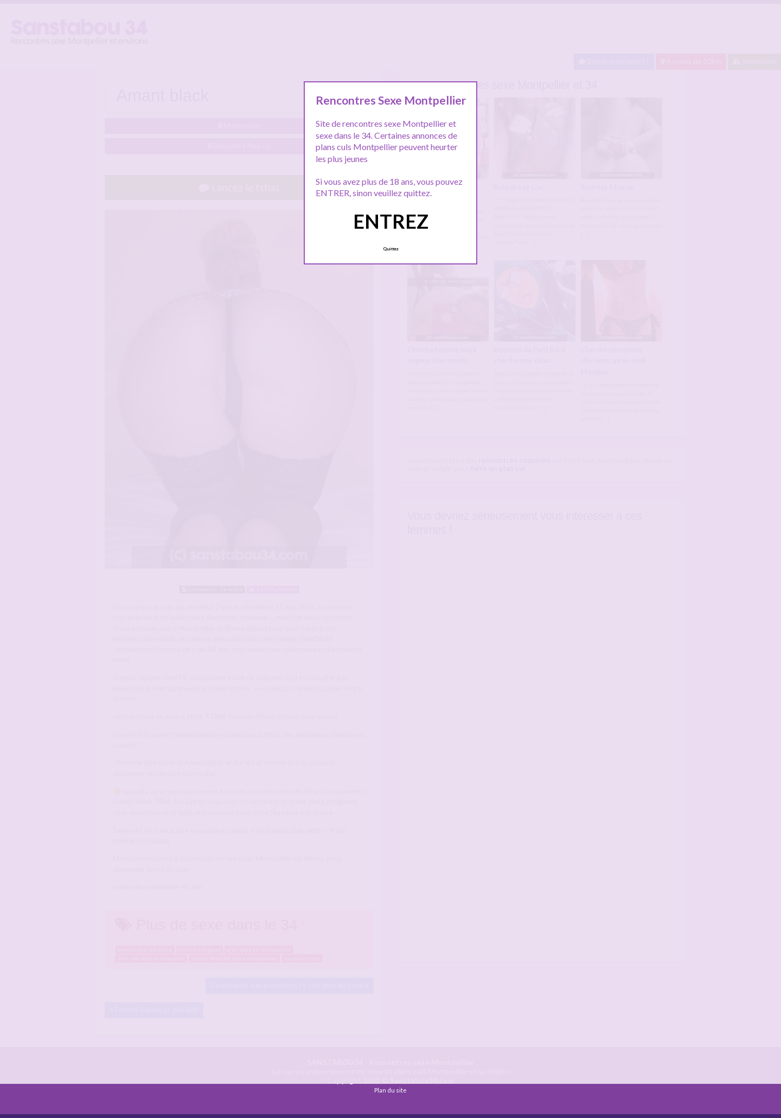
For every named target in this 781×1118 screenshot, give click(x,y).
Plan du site (390, 1090)
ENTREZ (390, 221)
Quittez (391, 248)
